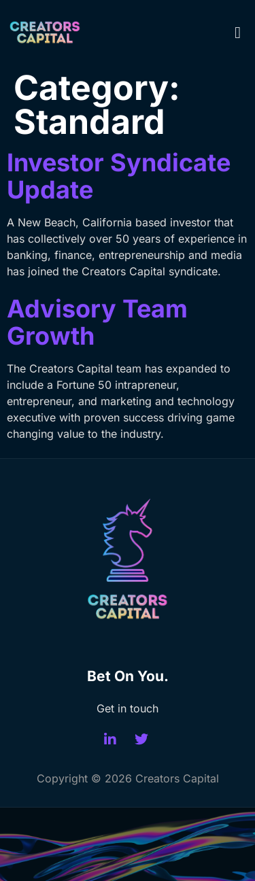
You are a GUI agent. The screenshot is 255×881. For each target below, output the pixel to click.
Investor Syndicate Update (119, 176)
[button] (238, 32)
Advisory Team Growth (97, 322)
